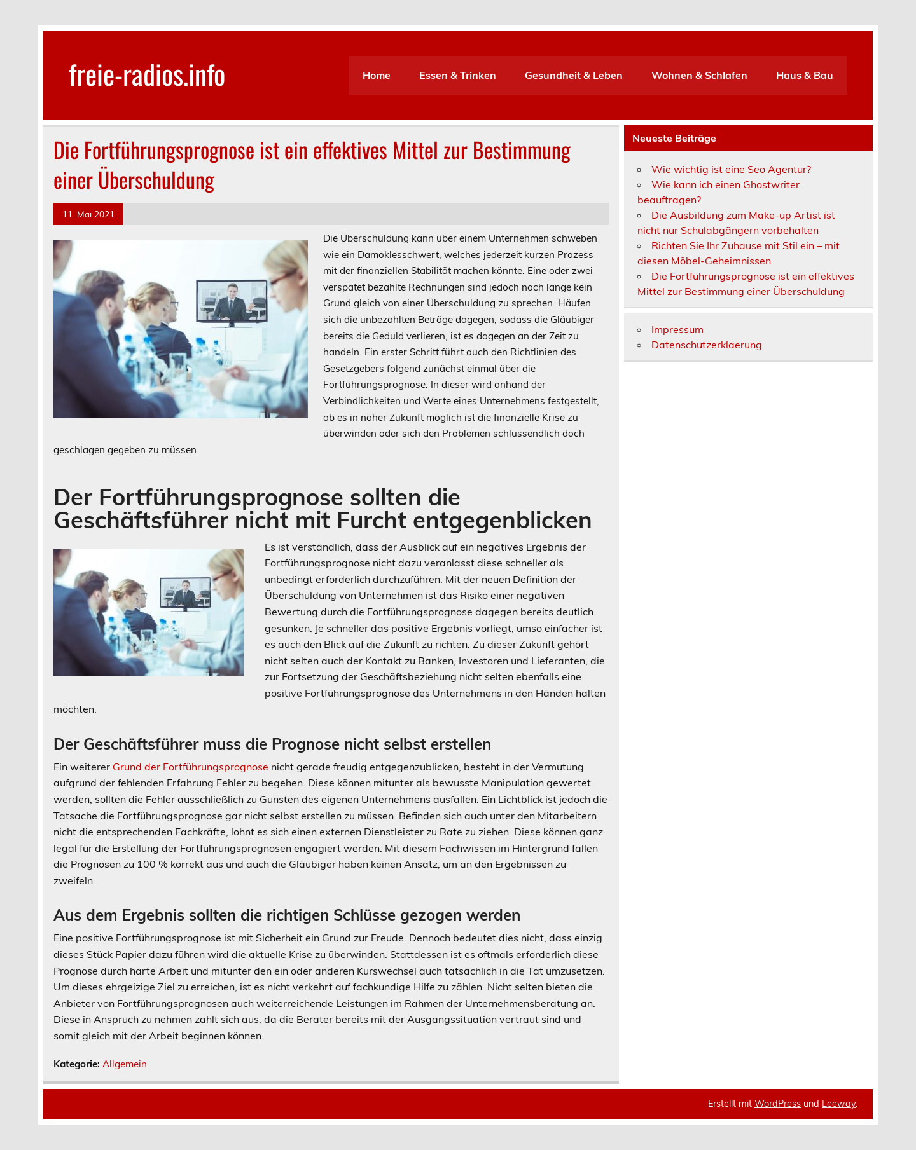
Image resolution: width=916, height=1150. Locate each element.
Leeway (839, 1103)
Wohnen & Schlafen (699, 75)
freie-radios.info (147, 73)
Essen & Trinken (457, 75)
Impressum (677, 329)
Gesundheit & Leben (574, 75)
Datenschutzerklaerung (706, 344)
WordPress (777, 1103)
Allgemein (124, 1064)
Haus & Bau (804, 75)
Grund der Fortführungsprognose (190, 766)
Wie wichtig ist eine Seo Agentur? (731, 169)
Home (377, 75)
